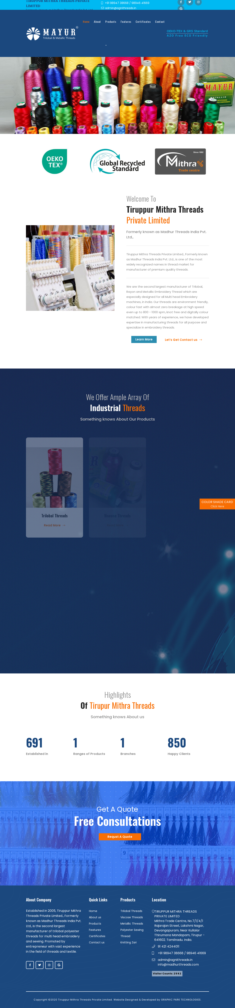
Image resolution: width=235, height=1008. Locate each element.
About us (95, 917)
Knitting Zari (128, 942)
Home (86, 21)
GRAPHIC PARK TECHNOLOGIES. (181, 999)
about (97, 21)
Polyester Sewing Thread (131, 933)
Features (126, 21)
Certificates (143, 21)
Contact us (97, 942)
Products (110, 33)
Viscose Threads (131, 917)
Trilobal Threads (131, 911)
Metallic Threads (131, 924)
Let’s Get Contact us (183, 340)
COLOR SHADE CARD (217, 504)
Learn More (144, 339)
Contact (160, 21)
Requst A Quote (119, 837)
